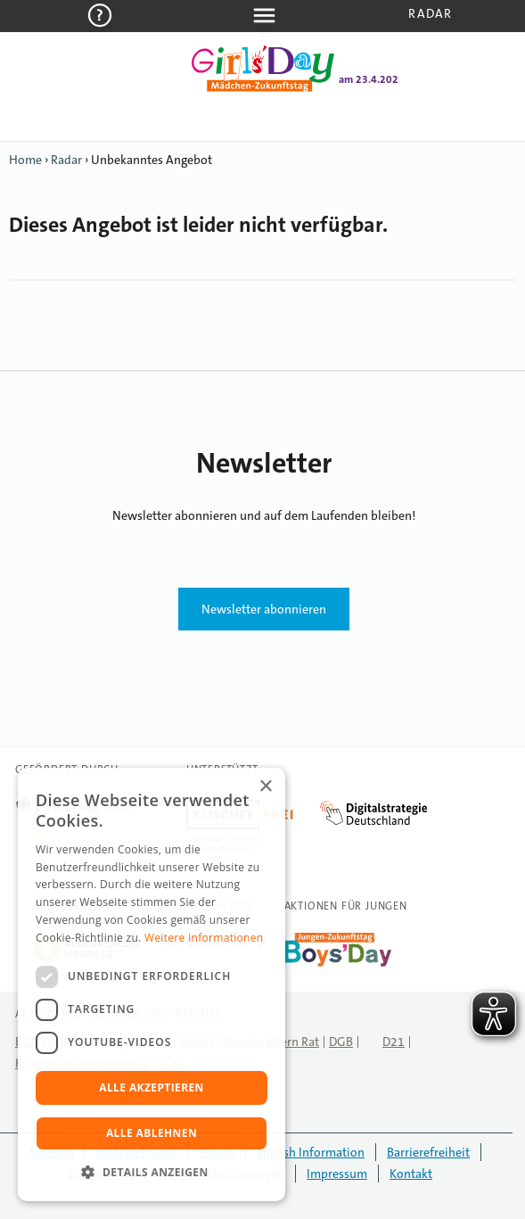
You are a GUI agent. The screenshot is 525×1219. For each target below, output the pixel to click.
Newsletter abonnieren (263, 609)
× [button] (265, 787)
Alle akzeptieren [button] (151, 1087)
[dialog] (151, 984)
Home (25, 160)
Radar (430, 13)
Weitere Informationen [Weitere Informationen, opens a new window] (204, 937)
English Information (311, 1152)
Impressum (337, 1173)
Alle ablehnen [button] (151, 1133)
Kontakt (411, 1173)
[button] (151, 1172)
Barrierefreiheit (428, 1152)
